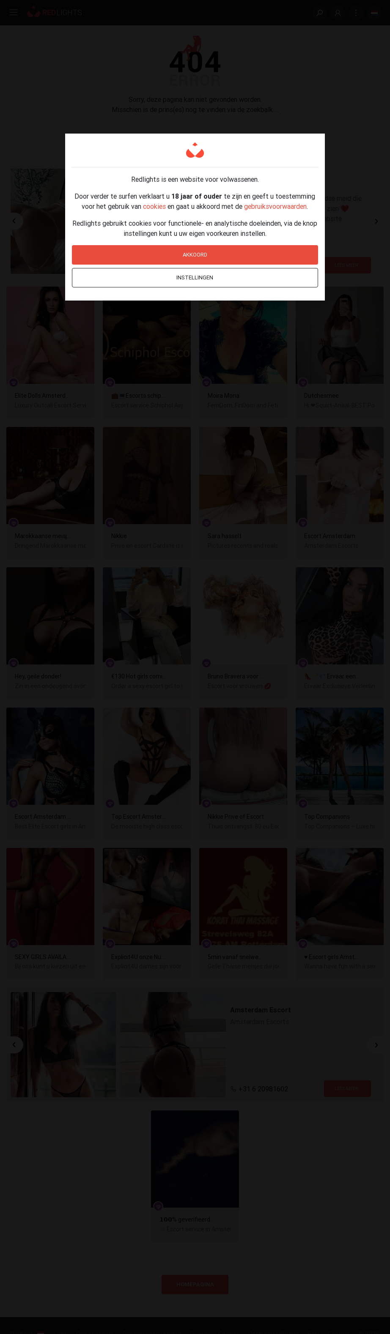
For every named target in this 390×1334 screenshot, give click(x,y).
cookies (154, 206)
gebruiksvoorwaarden (275, 206)
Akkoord (195, 254)
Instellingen (194, 277)
